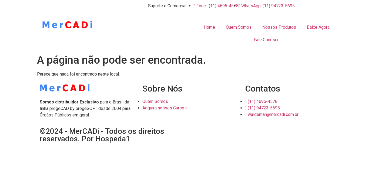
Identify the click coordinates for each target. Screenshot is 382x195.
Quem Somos (239, 27)
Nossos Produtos (279, 27)
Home (209, 27)
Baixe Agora (318, 27)
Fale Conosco (267, 39)
